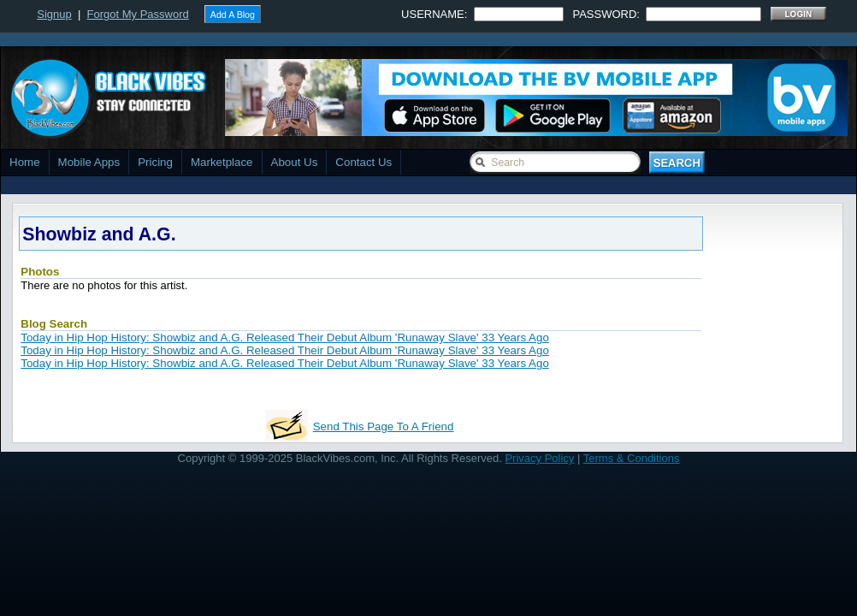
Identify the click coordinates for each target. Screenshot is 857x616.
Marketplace (222, 162)
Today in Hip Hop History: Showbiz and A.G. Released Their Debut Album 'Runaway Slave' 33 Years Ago (285, 337)
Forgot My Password (138, 14)
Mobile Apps (89, 162)
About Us (294, 162)
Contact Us (363, 162)
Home (24, 162)
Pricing (155, 162)
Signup (54, 14)
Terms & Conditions (631, 458)
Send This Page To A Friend (383, 426)
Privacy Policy (539, 458)
